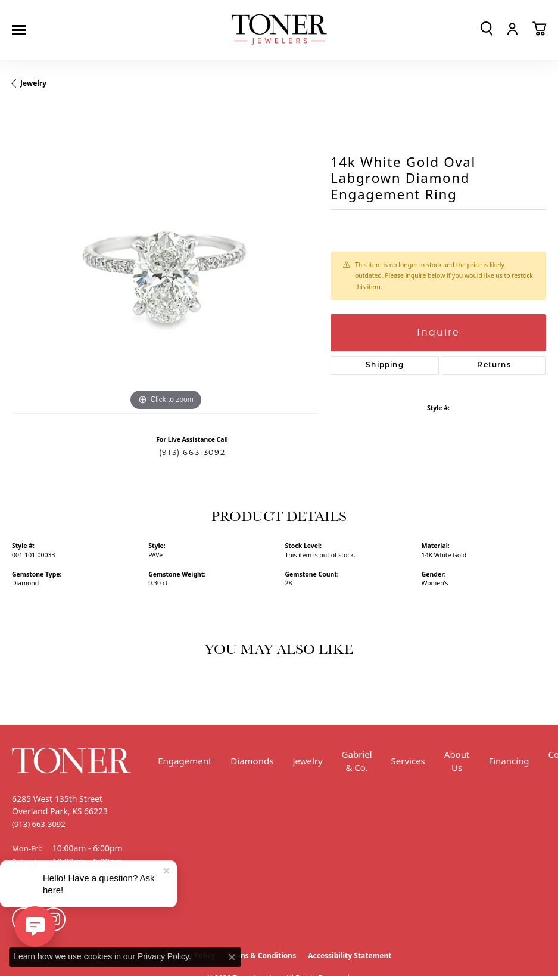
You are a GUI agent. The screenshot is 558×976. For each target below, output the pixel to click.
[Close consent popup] (231, 956)
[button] (486, 29)
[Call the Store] (39, 824)
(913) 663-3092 (192, 452)
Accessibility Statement (349, 955)
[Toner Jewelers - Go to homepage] (279, 30)
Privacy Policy (163, 956)
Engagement (184, 761)
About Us (457, 761)
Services (408, 761)
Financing (508, 761)
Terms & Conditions (261, 955)
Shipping (385, 365)
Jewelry (307, 761)
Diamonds (251, 761)
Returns (493, 365)
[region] (165, 260)
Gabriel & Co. (357, 761)
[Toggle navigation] (22, 30)
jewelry (33, 83)
